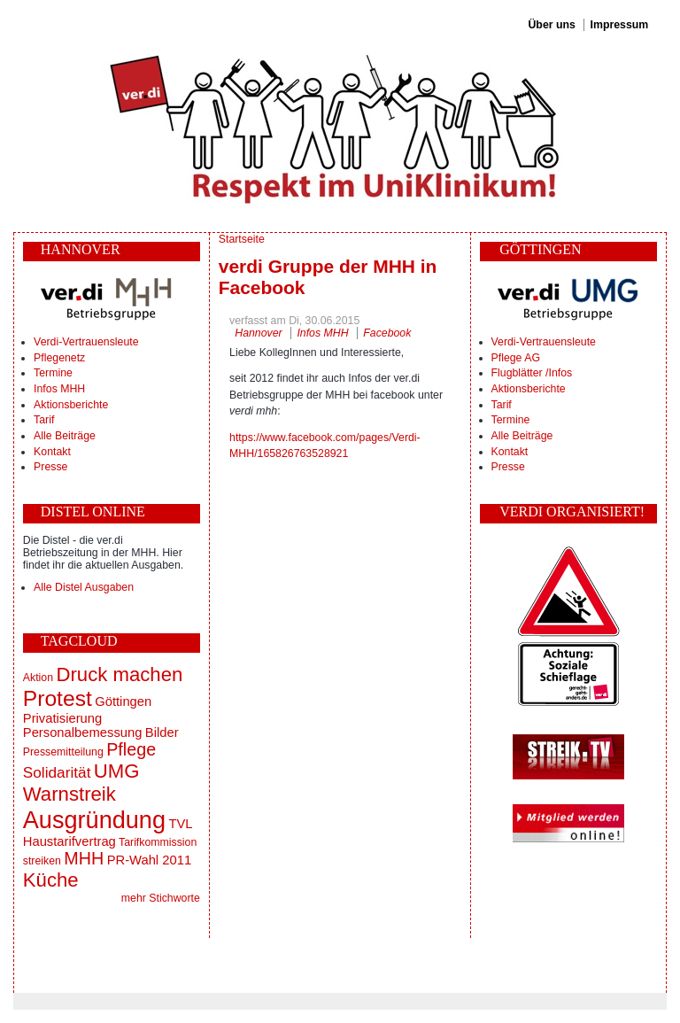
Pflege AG (515, 358)
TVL (180, 824)
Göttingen (123, 701)
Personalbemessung (83, 732)
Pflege (131, 749)
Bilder (162, 732)
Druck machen (119, 674)
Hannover (258, 333)
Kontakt (52, 452)
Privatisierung (62, 718)
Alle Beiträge (65, 436)
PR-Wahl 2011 (149, 860)
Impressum (620, 25)
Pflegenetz (59, 358)
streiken (42, 861)
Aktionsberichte (71, 405)
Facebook (387, 333)
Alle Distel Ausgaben (84, 587)
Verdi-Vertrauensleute (86, 342)
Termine (53, 373)
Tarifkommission (158, 842)
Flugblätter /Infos (532, 373)
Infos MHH (59, 389)
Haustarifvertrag (69, 841)
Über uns (551, 25)
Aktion (38, 677)
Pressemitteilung (63, 752)
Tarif (44, 420)
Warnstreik (69, 794)
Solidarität (57, 772)
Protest (57, 698)
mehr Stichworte (160, 898)
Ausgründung (94, 819)
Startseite (242, 239)
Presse (50, 467)
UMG (117, 771)
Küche (51, 880)
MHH (84, 858)
